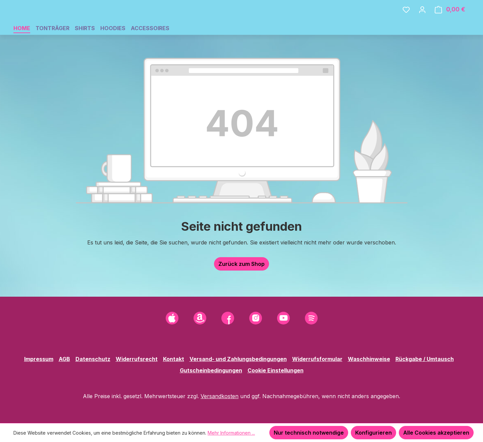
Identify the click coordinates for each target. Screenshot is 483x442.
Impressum (38, 359)
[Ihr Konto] (422, 19)
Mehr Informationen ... (231, 433)
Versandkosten (219, 396)
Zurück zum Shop (241, 283)
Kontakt (173, 359)
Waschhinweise (369, 359)
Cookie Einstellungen (276, 370)
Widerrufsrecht (137, 359)
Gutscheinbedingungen (211, 370)
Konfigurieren (373, 432)
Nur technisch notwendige (309, 432)
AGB (64, 359)
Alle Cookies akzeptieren (436, 432)
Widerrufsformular (317, 359)
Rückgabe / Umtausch (424, 359)
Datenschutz (92, 359)
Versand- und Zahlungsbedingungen (238, 359)
